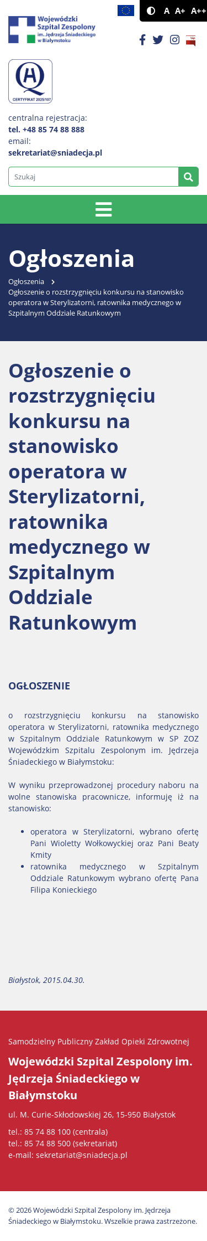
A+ (180, 11)
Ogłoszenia (26, 281)
